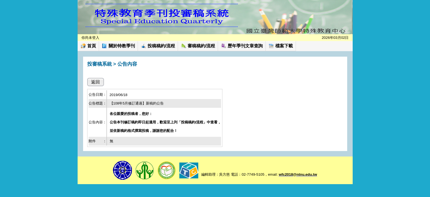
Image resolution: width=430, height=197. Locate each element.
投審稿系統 (99, 64)
